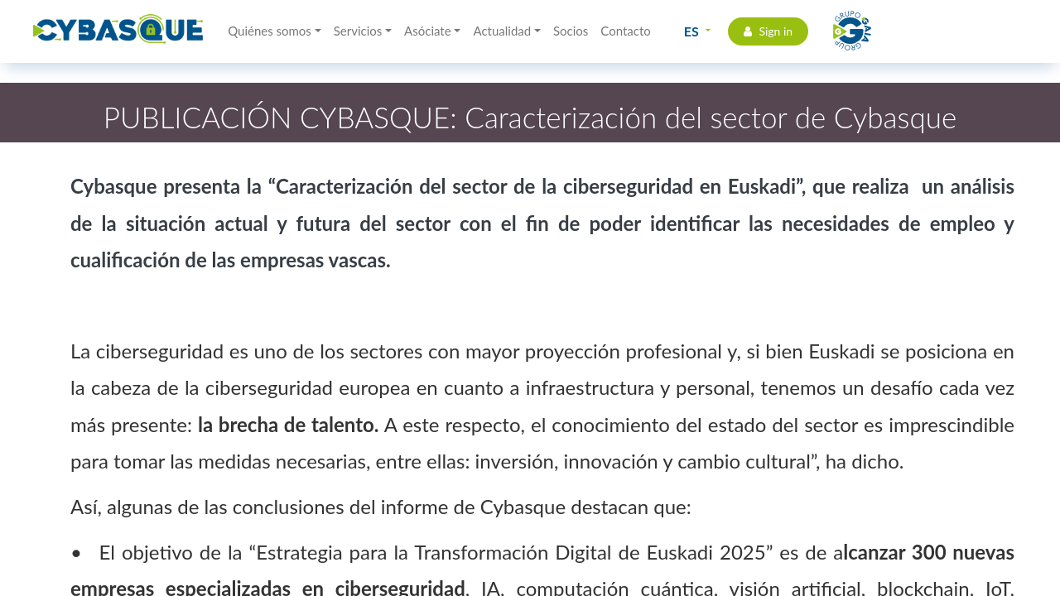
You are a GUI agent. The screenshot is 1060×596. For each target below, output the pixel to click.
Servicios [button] (358, 30)
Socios (570, 30)
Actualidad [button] (502, 30)
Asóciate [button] (427, 30)
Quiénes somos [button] (269, 30)
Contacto (625, 30)
